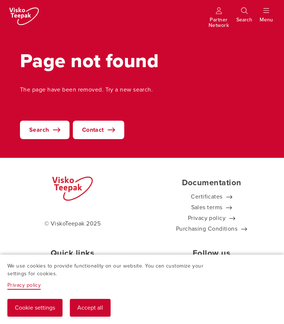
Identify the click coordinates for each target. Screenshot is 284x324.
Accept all (90, 307)
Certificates (206, 196)
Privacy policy (207, 218)
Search (39, 129)
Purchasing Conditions (206, 228)
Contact (93, 129)
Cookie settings (35, 307)
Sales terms (207, 207)
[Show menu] (266, 18)
